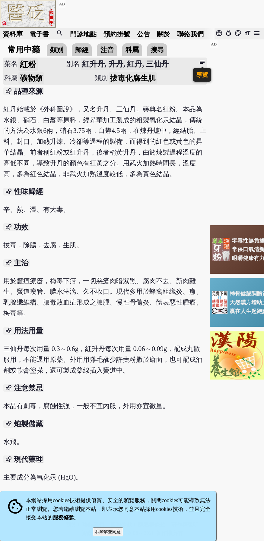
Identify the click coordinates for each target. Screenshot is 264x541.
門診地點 (83, 34)
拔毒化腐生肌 (132, 78)
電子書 (39, 34)
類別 (56, 50)
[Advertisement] (237, 130)
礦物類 (31, 78)
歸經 (81, 50)
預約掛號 (116, 34)
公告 (143, 34)
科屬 (132, 50)
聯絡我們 (190, 34)
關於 (163, 34)
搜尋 (157, 50)
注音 (107, 50)
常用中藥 (24, 49)
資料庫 (13, 34)
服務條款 (64, 517)
